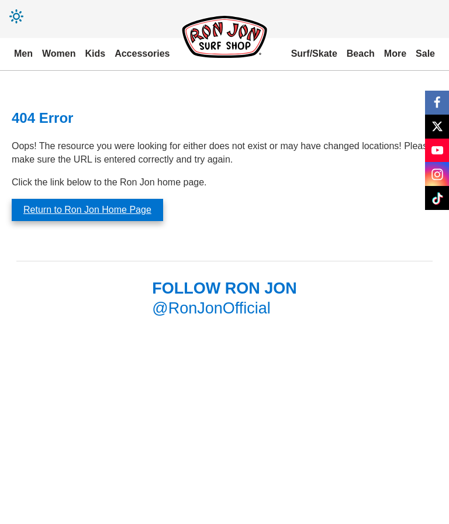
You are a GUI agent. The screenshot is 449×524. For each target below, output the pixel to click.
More (395, 53)
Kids (95, 53)
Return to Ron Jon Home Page (87, 210)
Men (23, 53)
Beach (361, 53)
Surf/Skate (314, 53)
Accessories (142, 53)
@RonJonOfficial (211, 308)
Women (58, 53)
